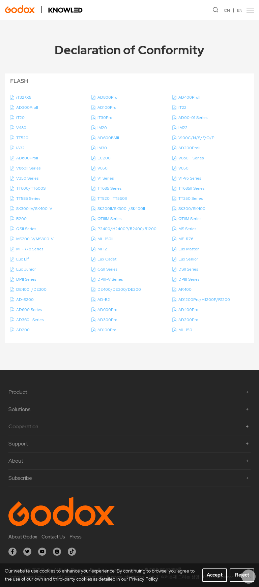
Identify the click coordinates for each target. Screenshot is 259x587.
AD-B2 (103, 299)
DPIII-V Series (110, 279)
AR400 (185, 289)
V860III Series (191, 158)
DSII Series (188, 269)
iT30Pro (104, 117)
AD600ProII (27, 158)
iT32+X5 (23, 97)
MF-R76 (185, 239)
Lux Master (188, 249)
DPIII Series (188, 279)
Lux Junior (26, 269)
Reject (242, 575)
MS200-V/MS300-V (35, 239)
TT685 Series (109, 188)
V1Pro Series (189, 178)
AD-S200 (25, 299)
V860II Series (28, 168)
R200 (21, 218)
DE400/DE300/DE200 (119, 289)
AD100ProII (107, 107)
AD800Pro (107, 97)
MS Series (187, 228)
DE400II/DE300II (32, 289)
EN (239, 10)
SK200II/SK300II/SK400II (121, 208)
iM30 (102, 148)
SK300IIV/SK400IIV (34, 208)
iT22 (182, 107)
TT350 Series (190, 198)
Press (75, 537)
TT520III (23, 138)
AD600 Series (29, 309)
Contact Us (53, 537)
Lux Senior (188, 259)
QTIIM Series (189, 218)
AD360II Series (30, 319)
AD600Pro (107, 309)
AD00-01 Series (192, 117)
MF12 (102, 249)
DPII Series (26, 279)
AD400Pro (188, 309)
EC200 (104, 158)
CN (227, 10)
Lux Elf (22, 259)
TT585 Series (28, 198)
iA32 (20, 148)
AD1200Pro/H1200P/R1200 (204, 299)
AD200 (23, 330)
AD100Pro (106, 330)
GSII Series (107, 269)
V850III (104, 168)
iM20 (102, 127)
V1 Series (105, 178)
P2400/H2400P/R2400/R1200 (126, 228)
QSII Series (26, 228)
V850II (184, 168)
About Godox (22, 537)
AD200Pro (188, 319)
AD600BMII (108, 138)
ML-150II (105, 239)
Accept (215, 575)
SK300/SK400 (191, 208)
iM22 (183, 127)
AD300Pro (107, 319)
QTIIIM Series (109, 218)
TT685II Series (191, 188)
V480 (21, 127)
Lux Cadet (107, 259)
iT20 (20, 117)
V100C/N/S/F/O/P (196, 138)
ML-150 (185, 330)
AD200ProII (189, 148)
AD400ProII (189, 97)
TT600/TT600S (31, 188)
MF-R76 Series (29, 249)
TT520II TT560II (112, 198)
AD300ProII (27, 107)
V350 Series (27, 178)
